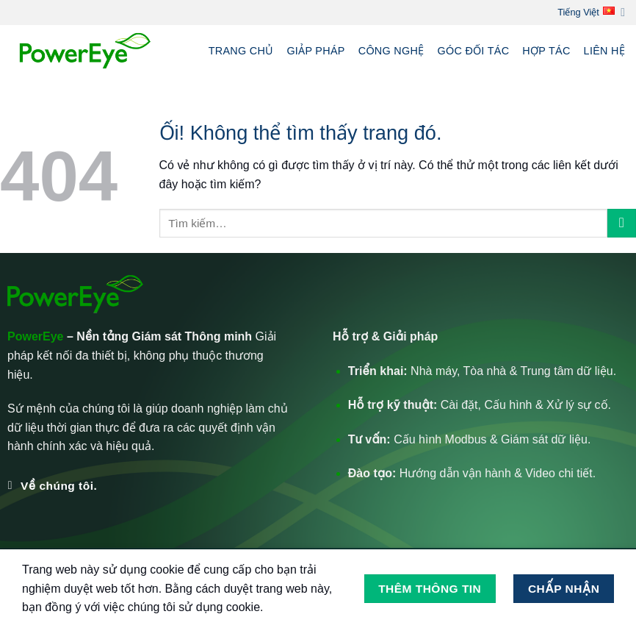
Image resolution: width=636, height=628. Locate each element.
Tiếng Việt (591, 12)
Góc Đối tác (473, 51)
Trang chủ (241, 51)
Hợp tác (546, 51)
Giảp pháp (315, 51)
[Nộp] (621, 223)
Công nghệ (391, 51)
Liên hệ (604, 51)
